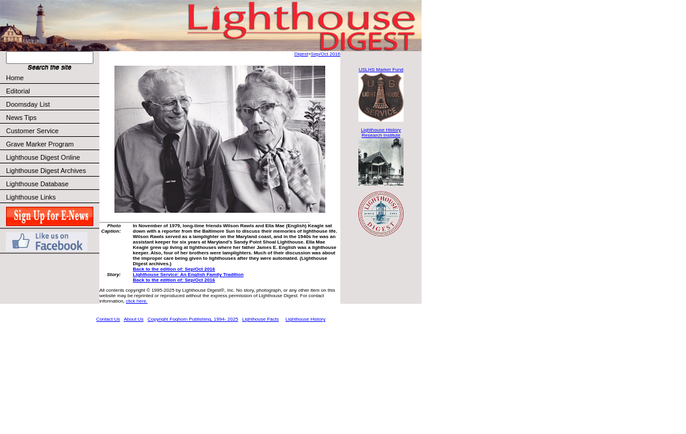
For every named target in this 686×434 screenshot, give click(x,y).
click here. (137, 301)
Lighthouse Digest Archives (46, 170)
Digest (301, 54)
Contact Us (108, 319)
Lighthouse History (305, 319)
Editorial (52, 91)
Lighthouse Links (31, 197)
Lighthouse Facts (260, 319)
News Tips (21, 117)
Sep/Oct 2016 (325, 54)
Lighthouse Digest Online (43, 157)
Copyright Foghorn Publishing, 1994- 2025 (193, 319)
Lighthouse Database (37, 183)
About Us (133, 319)
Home (14, 77)
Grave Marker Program (39, 144)
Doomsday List (28, 104)
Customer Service (52, 130)
